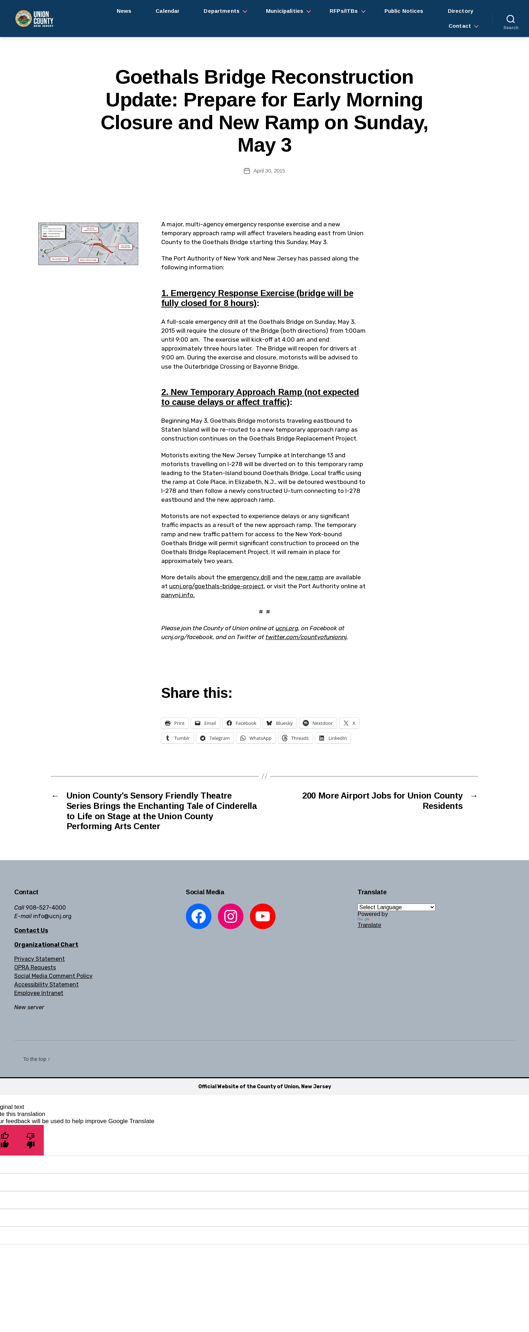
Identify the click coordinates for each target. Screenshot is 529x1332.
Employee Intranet (38, 993)
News (124, 11)
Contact (460, 26)
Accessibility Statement (46, 984)
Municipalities (284, 11)
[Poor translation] (31, 1140)
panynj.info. (178, 595)
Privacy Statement (39, 958)
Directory (460, 11)
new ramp (309, 577)
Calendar (167, 11)
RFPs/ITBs (344, 11)
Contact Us (31, 930)
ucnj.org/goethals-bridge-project (216, 586)
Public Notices (404, 11)
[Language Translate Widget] (396, 907)
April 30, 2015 (269, 171)
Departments (222, 11)
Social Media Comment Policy (53, 976)
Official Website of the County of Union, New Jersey (264, 1087)
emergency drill (249, 577)
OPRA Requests (35, 967)
